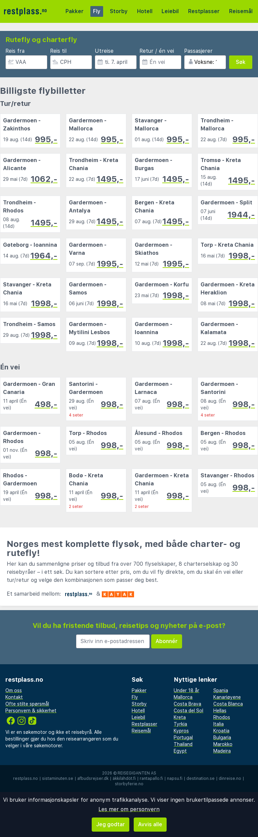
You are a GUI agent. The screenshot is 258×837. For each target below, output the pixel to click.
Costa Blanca (228, 704)
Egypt (180, 751)
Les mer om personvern (129, 809)
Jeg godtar (110, 824)
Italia (218, 724)
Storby (119, 11)
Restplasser (204, 11)
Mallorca (183, 697)
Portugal (183, 737)
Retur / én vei (156, 51)
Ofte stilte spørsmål (27, 704)
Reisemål (241, 11)
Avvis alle (150, 824)
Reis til (58, 51)
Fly (96, 11)
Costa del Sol (188, 710)
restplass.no (25, 778)
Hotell (145, 11)
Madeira (222, 751)
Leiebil (170, 11)
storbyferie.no (129, 784)
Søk (241, 62)
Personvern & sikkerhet (30, 710)
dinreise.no (230, 778)
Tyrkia (180, 724)
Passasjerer (198, 51)
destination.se (200, 778)
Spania (220, 690)
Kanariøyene (227, 697)
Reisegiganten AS (137, 773)
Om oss (13, 690)
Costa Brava (187, 704)
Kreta (180, 717)
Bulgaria (222, 737)
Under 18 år (186, 690)
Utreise (104, 51)
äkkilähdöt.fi (124, 778)
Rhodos (221, 717)
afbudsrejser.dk (93, 778)
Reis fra (15, 51)
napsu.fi (174, 778)
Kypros (181, 730)
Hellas (219, 710)
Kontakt (14, 697)
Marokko (222, 744)
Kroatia (221, 730)
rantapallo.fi (151, 778)
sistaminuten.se (57, 778)
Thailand (183, 744)
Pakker (75, 11)
